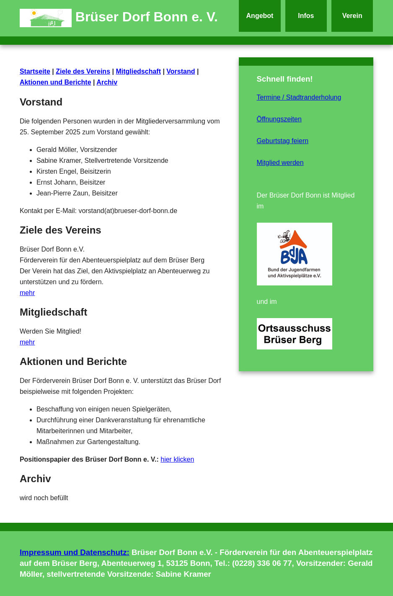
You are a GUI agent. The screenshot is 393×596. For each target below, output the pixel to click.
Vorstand (180, 71)
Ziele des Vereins (83, 71)
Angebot (260, 15)
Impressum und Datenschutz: (74, 552)
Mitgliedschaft (138, 71)
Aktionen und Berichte (55, 82)
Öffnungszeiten (279, 119)
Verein (352, 15)
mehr (27, 292)
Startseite (35, 71)
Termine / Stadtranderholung (299, 97)
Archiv (106, 82)
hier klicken (177, 459)
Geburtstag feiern (283, 140)
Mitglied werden (280, 162)
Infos (306, 15)
